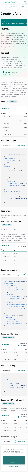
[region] (14, 458)
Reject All (14, 462)
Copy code (20, 145)
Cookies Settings (14, 466)
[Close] (25, 447)
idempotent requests (8, 74)
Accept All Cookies (14, 458)
